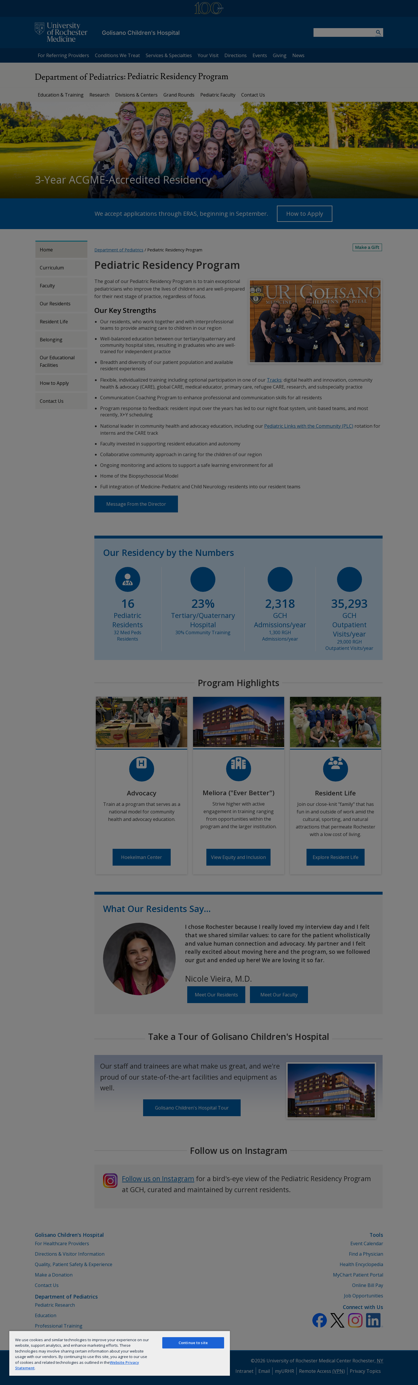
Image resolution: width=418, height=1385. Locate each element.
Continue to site (193, 1342)
